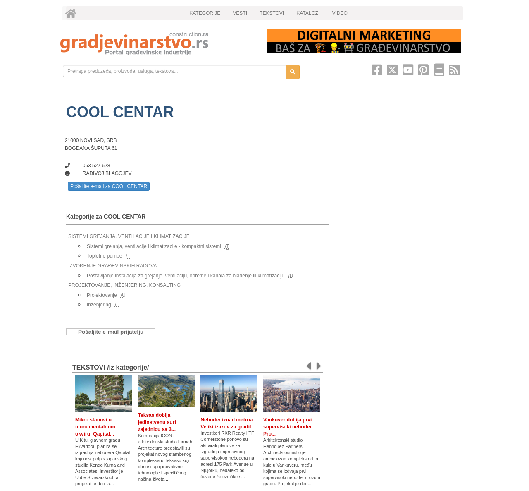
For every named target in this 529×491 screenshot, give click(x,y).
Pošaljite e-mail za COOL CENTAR (108, 186)
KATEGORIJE (204, 13)
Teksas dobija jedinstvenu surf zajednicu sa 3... (157, 422)
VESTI (240, 13)
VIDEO (339, 13)
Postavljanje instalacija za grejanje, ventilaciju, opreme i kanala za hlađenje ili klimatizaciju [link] (185, 276)
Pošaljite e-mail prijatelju (110, 332)
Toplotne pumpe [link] (104, 256)
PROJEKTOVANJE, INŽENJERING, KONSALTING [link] (124, 285)
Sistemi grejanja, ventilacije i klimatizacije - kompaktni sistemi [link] (154, 246)
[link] (158, 44)
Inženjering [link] (99, 305)
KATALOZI (307, 13)
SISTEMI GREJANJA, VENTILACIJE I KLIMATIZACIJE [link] (129, 236)
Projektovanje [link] (102, 295)
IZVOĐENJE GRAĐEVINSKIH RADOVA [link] (112, 266)
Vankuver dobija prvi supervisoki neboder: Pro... (288, 427)
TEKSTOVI (272, 13)
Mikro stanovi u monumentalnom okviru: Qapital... (95, 427)
